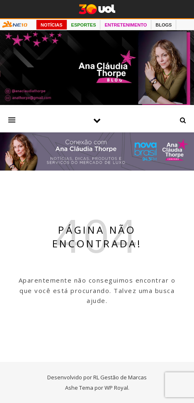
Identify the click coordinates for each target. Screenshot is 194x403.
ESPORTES (83, 24)
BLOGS (163, 24)
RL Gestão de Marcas (120, 377)
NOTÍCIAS (52, 24)
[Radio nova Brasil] (97, 168)
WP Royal (116, 387)
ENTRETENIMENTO (125, 24)
